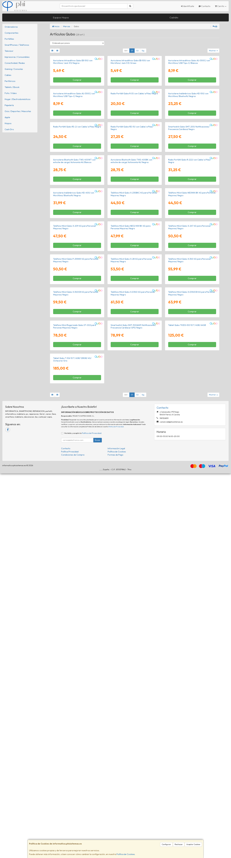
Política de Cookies (126, 854)
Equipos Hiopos (61, 17)
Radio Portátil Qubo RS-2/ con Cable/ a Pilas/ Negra (77, 242)
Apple (7, 117)
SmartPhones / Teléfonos (17, 45)
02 (137, 50)
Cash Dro (9, 129)
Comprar (77, 118)
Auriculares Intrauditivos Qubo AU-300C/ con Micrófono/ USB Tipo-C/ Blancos (189, 100)
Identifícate (187, 6)
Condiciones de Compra (72, 839)
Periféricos (10, 81)
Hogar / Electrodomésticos (17, 99)
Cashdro (174, 17)
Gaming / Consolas (14, 69)
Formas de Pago (115, 839)
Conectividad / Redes (15, 63)
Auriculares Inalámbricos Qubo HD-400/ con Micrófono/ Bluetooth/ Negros (73, 386)
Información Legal (116, 833)
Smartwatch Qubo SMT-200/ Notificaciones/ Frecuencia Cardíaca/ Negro (188, 243)
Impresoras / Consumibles (17, 57)
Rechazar (179, 844)
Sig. (143, 50)
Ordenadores (11, 26)
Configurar (166, 844)
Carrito (220, 6)
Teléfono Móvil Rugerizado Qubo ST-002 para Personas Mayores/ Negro (74, 672)
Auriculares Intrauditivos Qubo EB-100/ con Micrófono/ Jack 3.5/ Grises (130, 100)
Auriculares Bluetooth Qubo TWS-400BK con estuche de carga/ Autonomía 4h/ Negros (131, 314)
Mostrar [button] (213, 50)
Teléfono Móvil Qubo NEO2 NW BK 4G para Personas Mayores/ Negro (130, 457)
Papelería (9, 105)
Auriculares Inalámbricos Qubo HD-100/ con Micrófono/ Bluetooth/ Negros (188, 171)
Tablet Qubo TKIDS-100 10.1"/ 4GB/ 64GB (187, 671)
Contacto (204, 6)
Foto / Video (11, 93)
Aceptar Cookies (193, 844)
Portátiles (9, 39)
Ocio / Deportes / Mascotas (18, 111)
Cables (8, 75)
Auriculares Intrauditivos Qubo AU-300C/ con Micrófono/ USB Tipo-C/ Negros (74, 171)
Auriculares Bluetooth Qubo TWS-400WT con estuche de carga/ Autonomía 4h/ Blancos (74, 314)
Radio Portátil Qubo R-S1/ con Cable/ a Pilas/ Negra (134, 170)
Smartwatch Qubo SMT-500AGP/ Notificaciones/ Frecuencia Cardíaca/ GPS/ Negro (133, 672)
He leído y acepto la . (83, 817)
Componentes (11, 33)
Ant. (126, 50)
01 (132, 50)
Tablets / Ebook (12, 87)
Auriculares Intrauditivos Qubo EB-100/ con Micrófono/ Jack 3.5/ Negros (72, 100)
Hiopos (8, 123)
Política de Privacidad (116, 811)
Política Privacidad (69, 836)
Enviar (97, 824)
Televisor (9, 51)
